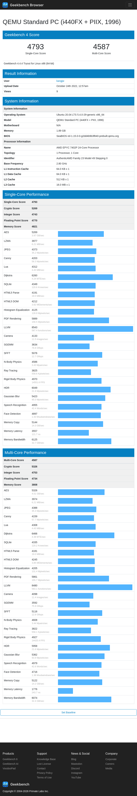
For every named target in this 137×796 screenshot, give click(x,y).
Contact (41, 768)
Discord (75, 768)
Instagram (76, 772)
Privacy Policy (44, 772)
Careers (109, 763)
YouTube (76, 777)
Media (108, 768)
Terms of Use (44, 777)
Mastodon (76, 763)
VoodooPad (9, 768)
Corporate (110, 759)
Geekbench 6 (10, 759)
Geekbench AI (10, 763)
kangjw (60, 80)
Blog (73, 759)
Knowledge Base (46, 759)
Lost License (44, 763)
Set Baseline (69, 712)
